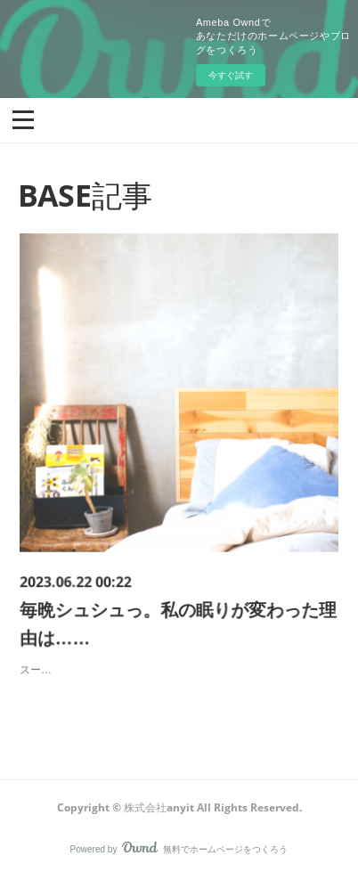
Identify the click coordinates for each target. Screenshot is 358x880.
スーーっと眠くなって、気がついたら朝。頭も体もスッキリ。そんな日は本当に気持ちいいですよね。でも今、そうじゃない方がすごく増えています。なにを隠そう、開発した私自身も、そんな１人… (178, 657)
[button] (23, 118)
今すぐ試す (230, 75)
